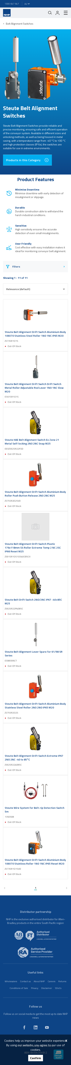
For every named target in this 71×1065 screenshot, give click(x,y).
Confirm (35, 1058)
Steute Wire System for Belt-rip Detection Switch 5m (34, 809)
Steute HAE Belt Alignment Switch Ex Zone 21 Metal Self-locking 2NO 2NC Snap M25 (32, 441)
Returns (62, 981)
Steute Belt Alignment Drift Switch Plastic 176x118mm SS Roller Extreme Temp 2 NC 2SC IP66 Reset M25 (33, 547)
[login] (57, 13)
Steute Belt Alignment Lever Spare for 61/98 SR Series (33, 653)
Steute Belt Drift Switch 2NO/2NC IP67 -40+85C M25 (33, 601)
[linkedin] (35, 1027)
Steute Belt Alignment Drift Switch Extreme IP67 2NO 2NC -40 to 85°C (34, 757)
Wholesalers (11, 981)
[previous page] (4, 888)
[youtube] (47, 1027)
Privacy (34, 988)
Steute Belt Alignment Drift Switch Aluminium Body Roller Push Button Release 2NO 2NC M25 (35, 493)
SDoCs (58, 988)
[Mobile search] (50, 13)
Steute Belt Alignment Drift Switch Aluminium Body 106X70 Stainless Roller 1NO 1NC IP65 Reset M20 (35, 861)
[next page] (66, 888)
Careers (51, 981)
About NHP (39, 981)
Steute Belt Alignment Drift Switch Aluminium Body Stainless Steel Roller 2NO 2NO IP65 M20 (35, 705)
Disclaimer (46, 988)
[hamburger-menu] (64, 13)
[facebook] (24, 1027)
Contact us (25, 981)
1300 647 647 (12, 3)
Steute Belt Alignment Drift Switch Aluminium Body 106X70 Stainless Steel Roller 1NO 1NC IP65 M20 (35, 334)
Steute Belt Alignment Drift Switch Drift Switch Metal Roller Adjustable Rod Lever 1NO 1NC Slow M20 (34, 387)
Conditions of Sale (19, 988)
